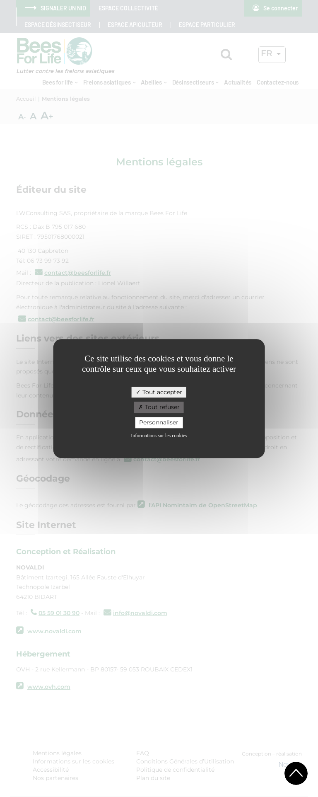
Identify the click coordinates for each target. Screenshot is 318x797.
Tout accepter (159, 392)
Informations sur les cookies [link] (159, 435)
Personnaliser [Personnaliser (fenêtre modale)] (158, 422)
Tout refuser (159, 407)
